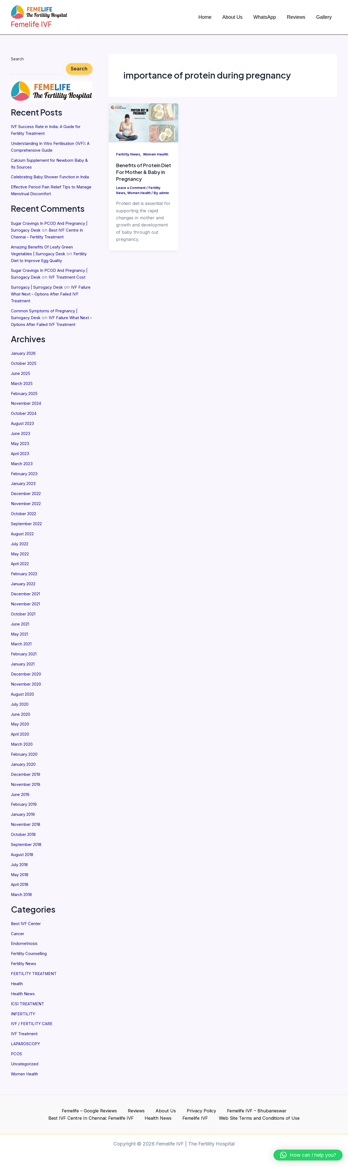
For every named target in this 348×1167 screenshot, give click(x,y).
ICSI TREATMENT (30, 1009)
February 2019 (26, 814)
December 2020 (27, 687)
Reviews (91, 1110)
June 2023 (22, 452)
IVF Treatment (26, 1038)
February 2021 (26, 667)
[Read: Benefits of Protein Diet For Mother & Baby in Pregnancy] (143, 122)
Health (17, 989)
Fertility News (25, 970)
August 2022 (24, 550)
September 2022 (28, 540)
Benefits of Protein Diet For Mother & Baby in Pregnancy (140, 180)
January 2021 (25, 677)
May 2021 (21, 648)
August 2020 (24, 706)
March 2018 (23, 902)
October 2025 (25, 383)
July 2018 (21, 873)
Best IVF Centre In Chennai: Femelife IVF (283, 1110)
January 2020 (25, 775)
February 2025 (26, 413)
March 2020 (23, 755)
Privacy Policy (149, 1110)
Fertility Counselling (31, 960)
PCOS (17, 1058)
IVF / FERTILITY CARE (34, 1028)
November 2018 (27, 833)
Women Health (26, 1077)
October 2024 (25, 432)
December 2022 (27, 511)
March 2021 (23, 657)
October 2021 (25, 628)
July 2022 (21, 559)
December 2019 (27, 785)
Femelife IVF (146, 1118)
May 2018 (21, 882)
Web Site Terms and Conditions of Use (208, 1118)
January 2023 (25, 501)
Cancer (18, 940)
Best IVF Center (27, 930)
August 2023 (24, 442)
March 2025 (23, 403)
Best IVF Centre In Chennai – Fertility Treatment (49, 240)
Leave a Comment (131, 196)
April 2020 (21, 745)
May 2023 (21, 462)
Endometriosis (25, 950)
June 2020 (22, 726)
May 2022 (21, 569)
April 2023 (21, 471)
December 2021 (27, 608)
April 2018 (21, 892)
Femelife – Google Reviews (47, 1110)
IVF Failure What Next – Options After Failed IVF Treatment (48, 309)
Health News (24, 999)
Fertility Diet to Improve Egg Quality (47, 270)
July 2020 (21, 716)
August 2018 (24, 863)
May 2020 (21, 736)
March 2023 (23, 481)
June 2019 (22, 804)
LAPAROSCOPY (27, 1048)
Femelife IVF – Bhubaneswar (201, 1110)
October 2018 (25, 843)
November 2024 (28, 422)
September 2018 (28, 853)
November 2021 (27, 618)
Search (17, 59)
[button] (308, 1155)
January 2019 (25, 824)
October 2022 (25, 530)
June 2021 (21, 638)
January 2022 (25, 599)
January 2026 (25, 373)
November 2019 (27, 794)
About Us (117, 1110)
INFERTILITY (24, 1019)
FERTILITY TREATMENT (37, 979)
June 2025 (22, 393)
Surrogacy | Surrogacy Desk (41, 302)
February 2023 (26, 491)
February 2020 (26, 765)
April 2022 (21, 579)
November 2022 (27, 520)
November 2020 (28, 696)
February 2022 (26, 589)
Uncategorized (26, 1067)
